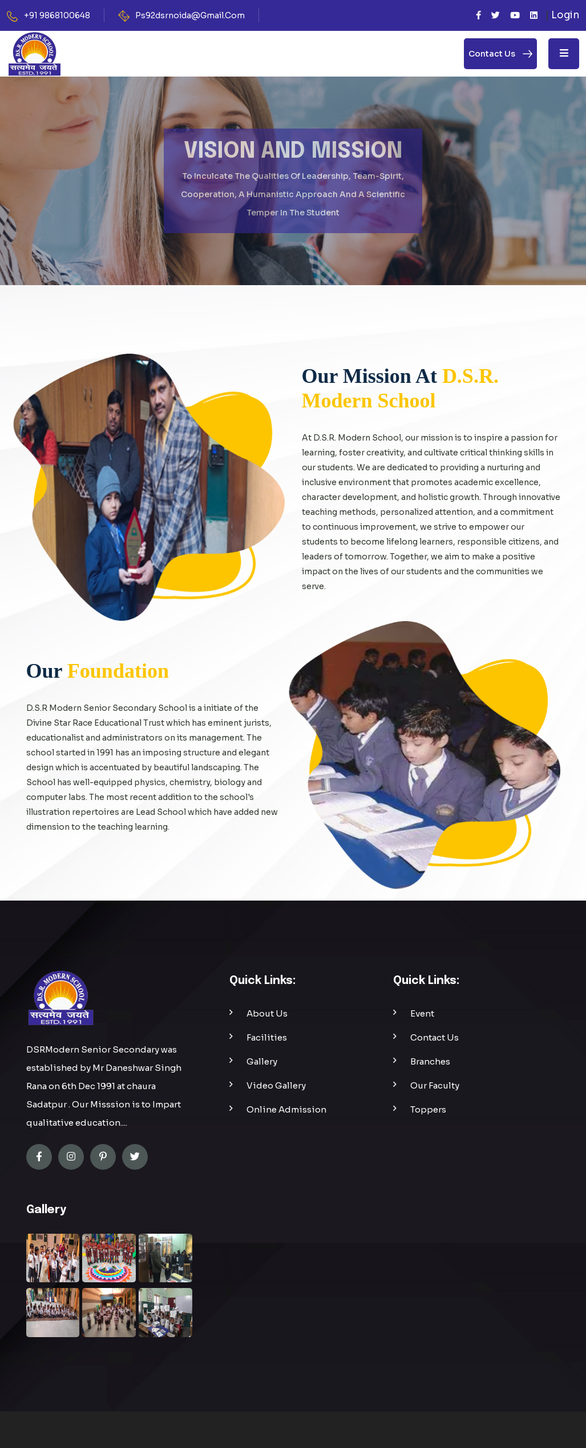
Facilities (266, 1037)
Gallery (261, 1061)
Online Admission (286, 1109)
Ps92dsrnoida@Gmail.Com (190, 15)
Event (422, 1013)
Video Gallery (276, 1085)
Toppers (428, 1109)
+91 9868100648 (57, 15)
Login (565, 15)
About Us (267, 1013)
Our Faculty (434, 1085)
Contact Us (434, 1037)
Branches (430, 1061)
